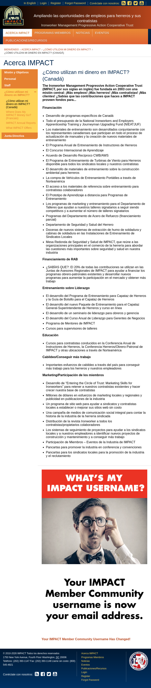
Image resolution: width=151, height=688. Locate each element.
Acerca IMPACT (17, 32)
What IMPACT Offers (19, 127)
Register (56, 3)
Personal (10, 78)
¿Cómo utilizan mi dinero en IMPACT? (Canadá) (34, 53)
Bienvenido (11, 49)
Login (43, 3)
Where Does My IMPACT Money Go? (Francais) (18, 115)
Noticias (83, 32)
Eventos (102, 32)
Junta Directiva (14, 135)
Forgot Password (75, 3)
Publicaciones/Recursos (26, 40)
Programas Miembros (53, 32)
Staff (7, 85)
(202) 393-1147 (21, 661)
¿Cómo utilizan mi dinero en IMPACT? (67, 49)
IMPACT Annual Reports (21, 122)
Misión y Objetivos (16, 72)
